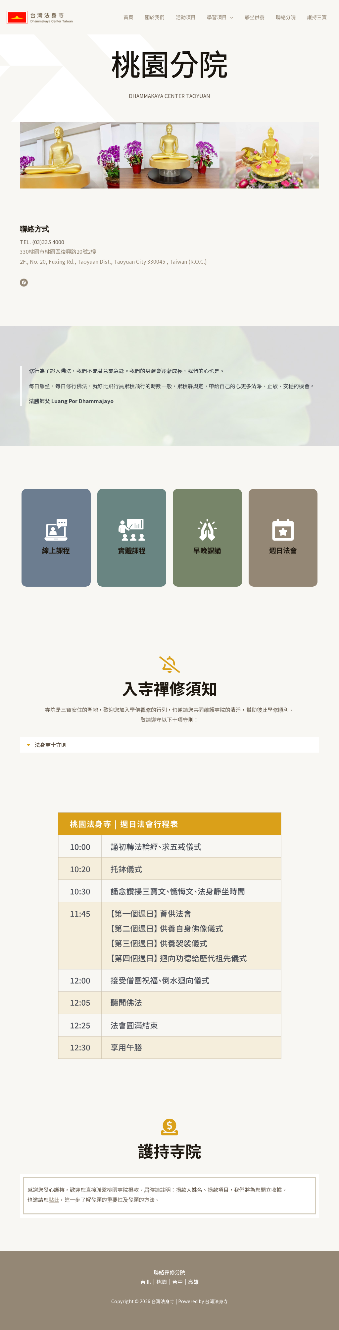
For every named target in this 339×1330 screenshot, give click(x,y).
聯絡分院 (288, 17)
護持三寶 (317, 17)
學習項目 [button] (225, 17)
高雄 (193, 1282)
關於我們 (162, 17)
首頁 (137, 17)
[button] (235, 17)
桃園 (161, 1282)
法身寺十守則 (51, 745)
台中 (177, 1282)
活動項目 (192, 17)
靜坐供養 (258, 17)
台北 (145, 1282)
